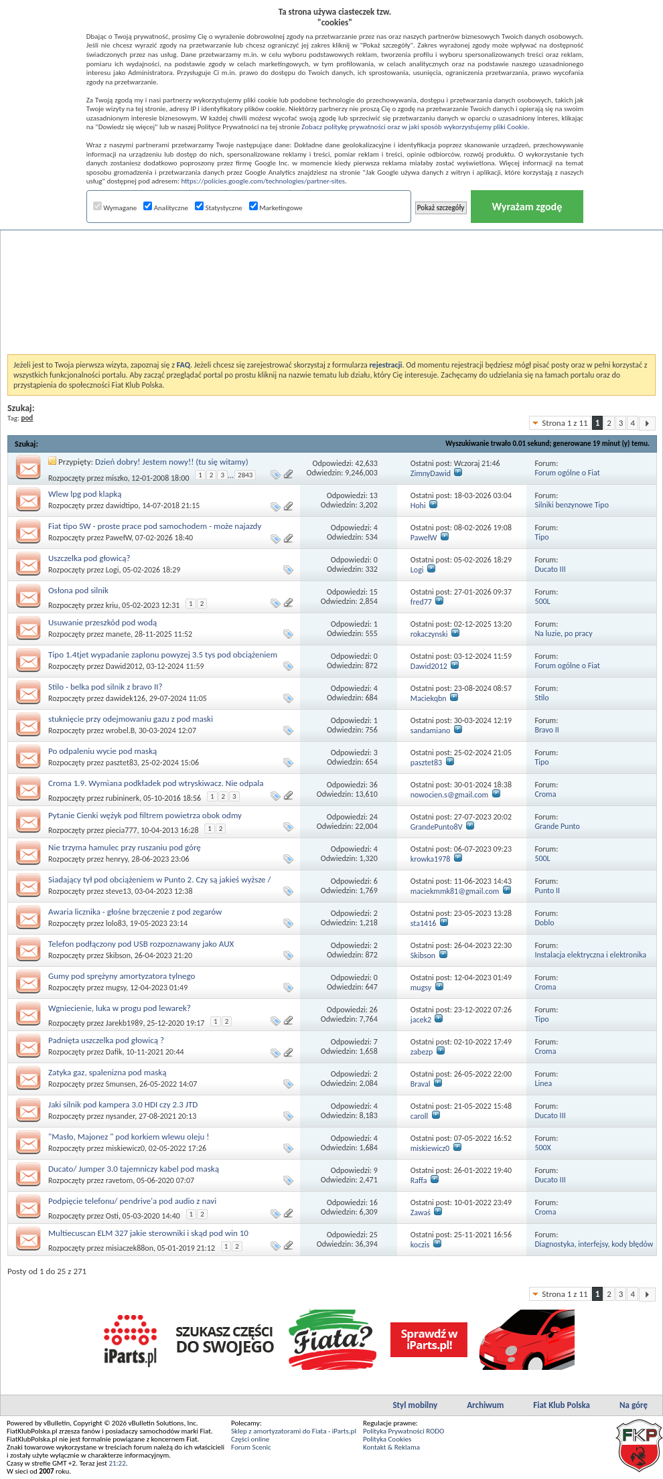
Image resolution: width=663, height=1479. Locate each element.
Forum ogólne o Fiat (566, 472)
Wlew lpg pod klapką (85, 494)
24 (374, 817)
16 (374, 1202)
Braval (421, 1084)
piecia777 (121, 830)
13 (374, 495)
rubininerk (123, 798)
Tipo (541, 537)
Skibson (118, 955)
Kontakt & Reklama (391, 1447)
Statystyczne (218, 208)
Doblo (544, 922)
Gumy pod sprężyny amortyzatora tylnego (121, 976)
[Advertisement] (332, 257)
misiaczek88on (129, 1248)
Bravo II (546, 729)
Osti (112, 1216)
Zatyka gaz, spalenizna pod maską (107, 1072)
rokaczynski (429, 634)
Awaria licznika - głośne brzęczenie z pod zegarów (135, 912)
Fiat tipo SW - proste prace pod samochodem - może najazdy (154, 526)
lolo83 (116, 923)
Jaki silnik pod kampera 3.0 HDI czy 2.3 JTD (123, 1104)
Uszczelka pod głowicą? (89, 558)
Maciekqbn (429, 698)
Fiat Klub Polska (561, 1405)
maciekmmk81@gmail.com (455, 891)
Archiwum (485, 1405)
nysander (120, 1116)
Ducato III (549, 569)
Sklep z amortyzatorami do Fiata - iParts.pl (293, 1431)
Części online (250, 1439)
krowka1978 (431, 859)
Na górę (633, 1405)
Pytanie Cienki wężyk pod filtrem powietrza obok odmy (145, 815)
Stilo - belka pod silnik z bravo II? (105, 687)
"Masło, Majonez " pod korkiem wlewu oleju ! (129, 1137)
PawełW (118, 537)
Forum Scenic (251, 1447)
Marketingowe (276, 208)
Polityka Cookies (387, 1439)
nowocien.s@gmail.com (449, 794)
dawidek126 (125, 698)
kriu (112, 605)
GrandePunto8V (437, 827)
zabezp (422, 1052)
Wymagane (115, 208)
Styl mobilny (414, 1405)
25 (374, 1234)
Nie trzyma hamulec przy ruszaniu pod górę (124, 847)
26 (374, 1009)
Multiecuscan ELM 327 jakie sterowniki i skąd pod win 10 (148, 1233)
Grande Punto (556, 826)
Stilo (541, 697)
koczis (420, 1244)
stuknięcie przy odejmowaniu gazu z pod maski (130, 719)
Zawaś (421, 1212)
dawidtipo (122, 505)
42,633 (366, 463)
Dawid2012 (124, 666)
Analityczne (165, 208)
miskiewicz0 (125, 1148)
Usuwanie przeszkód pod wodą (102, 622)
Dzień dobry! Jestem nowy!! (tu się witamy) (171, 462)
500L (542, 601)
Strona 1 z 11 (564, 423)
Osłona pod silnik (78, 590)
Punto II (547, 890)
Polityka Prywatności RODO (403, 1431)
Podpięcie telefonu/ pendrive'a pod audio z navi (132, 1201)
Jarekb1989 (124, 1023)
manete (118, 634)
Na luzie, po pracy (563, 633)
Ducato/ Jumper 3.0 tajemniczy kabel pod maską (133, 1169)
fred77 (421, 602)
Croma (545, 794)
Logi (112, 569)
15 (374, 592)
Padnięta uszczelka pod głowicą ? (106, 1040)
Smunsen (121, 1084)
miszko (117, 478)
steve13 (118, 891)
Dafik (114, 1052)
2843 (245, 475)
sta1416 (424, 923)
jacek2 (421, 1019)
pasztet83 (121, 762)
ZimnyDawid (431, 473)
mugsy (116, 987)
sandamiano (431, 730)
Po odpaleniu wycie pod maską (102, 751)
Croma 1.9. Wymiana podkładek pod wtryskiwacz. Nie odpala (156, 783)
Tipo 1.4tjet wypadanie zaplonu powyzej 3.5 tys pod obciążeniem (162, 654)
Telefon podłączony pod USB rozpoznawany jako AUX (141, 944)
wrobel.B (120, 730)
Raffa (419, 1180)
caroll (420, 1116)
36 (374, 784)
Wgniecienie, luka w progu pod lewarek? (119, 1008)
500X (542, 1147)
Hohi (418, 505)
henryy (117, 859)
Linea (543, 1083)
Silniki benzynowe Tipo (571, 505)
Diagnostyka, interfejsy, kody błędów (593, 1244)
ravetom (119, 1180)
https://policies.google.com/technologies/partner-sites (263, 181)
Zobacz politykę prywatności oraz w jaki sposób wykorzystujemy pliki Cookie (414, 127)
